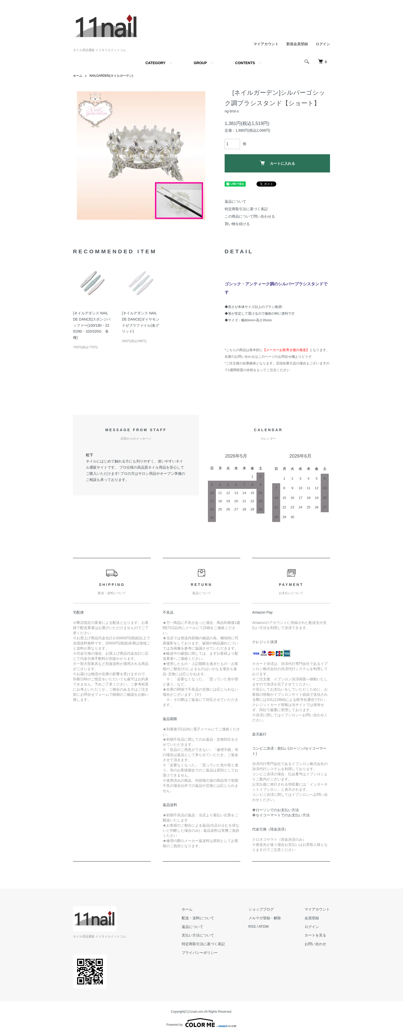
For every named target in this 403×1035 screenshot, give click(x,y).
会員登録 (312, 918)
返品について (235, 201)
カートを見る (315, 935)
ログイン (323, 44)
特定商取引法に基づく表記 (246, 209)
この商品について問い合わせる (250, 216)
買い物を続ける (237, 224)
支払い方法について (199, 935)
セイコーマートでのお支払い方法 (283, 815)
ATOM (265, 926)
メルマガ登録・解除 (265, 918)
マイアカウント (266, 44)
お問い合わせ (315, 944)
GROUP (200, 63)
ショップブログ (261, 909)
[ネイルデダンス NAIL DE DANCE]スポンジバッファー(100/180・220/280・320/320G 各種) (92, 325)
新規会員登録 (297, 44)
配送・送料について (199, 918)
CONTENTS (245, 63)
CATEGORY (155, 63)
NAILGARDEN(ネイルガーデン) (111, 76)
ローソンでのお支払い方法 (277, 810)
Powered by (201, 1022)
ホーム (77, 76)
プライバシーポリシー (201, 953)
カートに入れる (277, 163)
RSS (253, 926)
